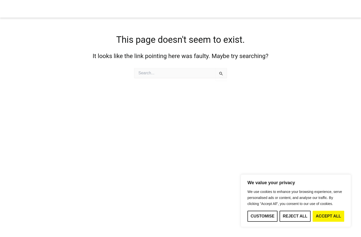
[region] (296, 200)
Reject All (295, 216)
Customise (263, 216)
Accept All (328, 216)
